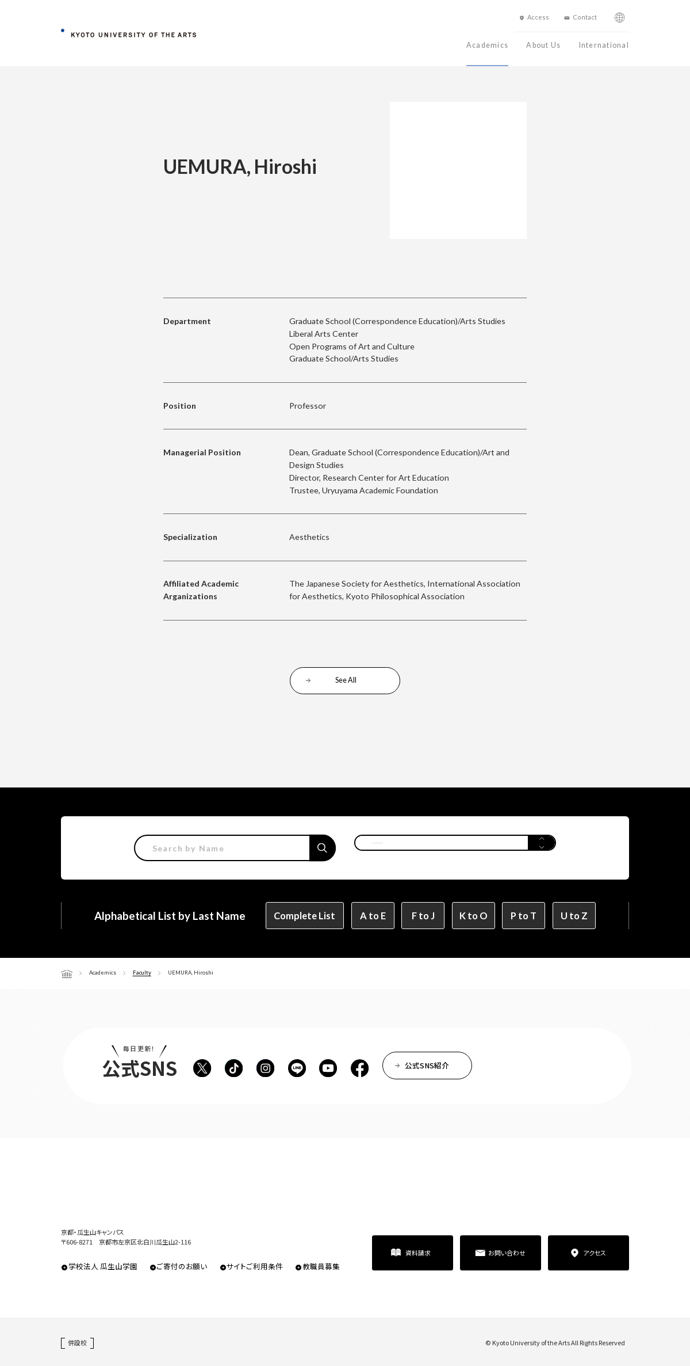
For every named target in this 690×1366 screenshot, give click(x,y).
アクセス (594, 1252)
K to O (473, 915)
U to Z (574, 915)
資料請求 (418, 1252)
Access (538, 17)
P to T (523, 915)
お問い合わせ (507, 1252)
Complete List (304, 915)
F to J (423, 915)
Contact (585, 17)
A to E (373, 915)
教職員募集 (321, 1266)
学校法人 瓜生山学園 (102, 1266)
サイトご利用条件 (255, 1266)
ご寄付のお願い (181, 1266)
